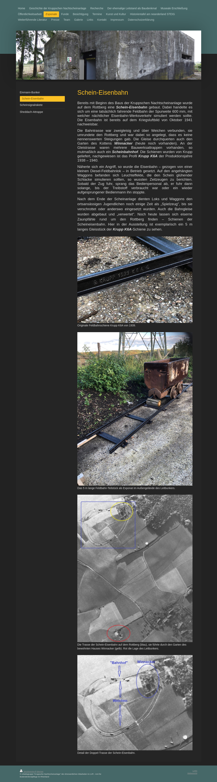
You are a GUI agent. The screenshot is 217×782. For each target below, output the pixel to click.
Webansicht (192, 773)
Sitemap (39, 771)
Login (195, 771)
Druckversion (27, 771)
